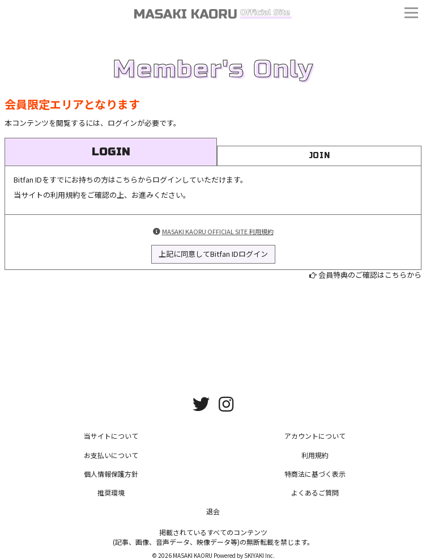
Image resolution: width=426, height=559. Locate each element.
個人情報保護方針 (111, 473)
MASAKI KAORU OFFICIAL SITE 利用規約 (218, 231)
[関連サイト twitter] (201, 403)
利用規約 (315, 455)
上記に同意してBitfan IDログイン (213, 253)
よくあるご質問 (315, 492)
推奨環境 (111, 492)
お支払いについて (111, 455)
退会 (213, 511)
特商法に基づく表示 (315, 473)
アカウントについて (315, 436)
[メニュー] (411, 14)
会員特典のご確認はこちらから (369, 274)
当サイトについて (111, 436)
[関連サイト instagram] (226, 403)
